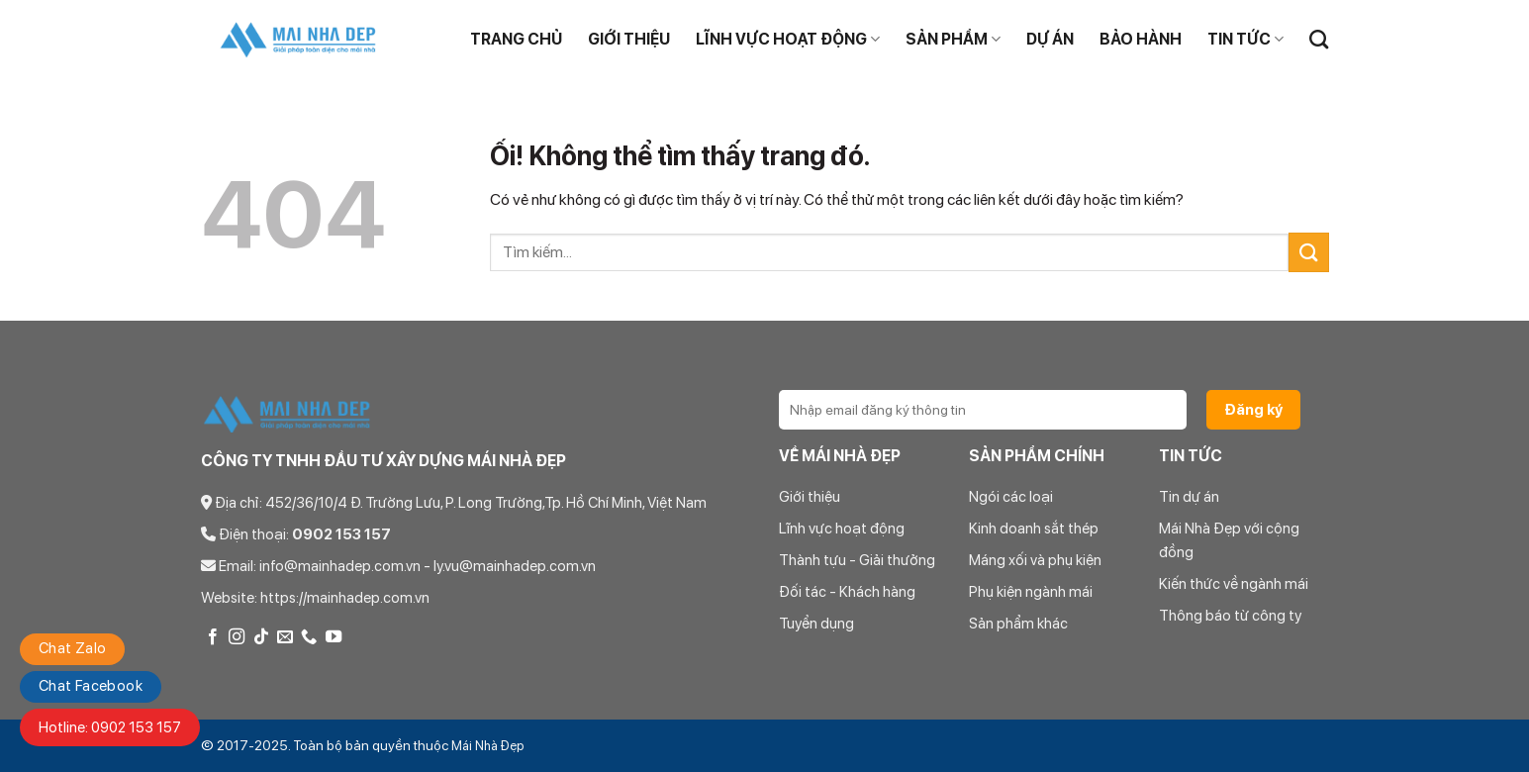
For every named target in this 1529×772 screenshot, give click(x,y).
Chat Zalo (72, 648)
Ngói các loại (1011, 497)
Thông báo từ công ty (1230, 616)
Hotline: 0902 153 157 (110, 727)
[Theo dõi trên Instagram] (236, 637)
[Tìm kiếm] (1318, 39)
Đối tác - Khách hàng (847, 592)
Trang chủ (516, 39)
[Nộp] (1308, 252)
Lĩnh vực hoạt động (788, 39)
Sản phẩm (953, 39)
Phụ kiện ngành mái (1031, 592)
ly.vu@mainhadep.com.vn (514, 566)
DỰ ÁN (1050, 39)
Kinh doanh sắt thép (1034, 528)
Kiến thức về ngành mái (1233, 584)
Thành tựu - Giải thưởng (857, 560)
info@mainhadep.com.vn (340, 566)
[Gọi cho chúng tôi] (309, 637)
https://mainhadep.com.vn (345, 598)
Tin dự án (1189, 497)
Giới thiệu (629, 39)
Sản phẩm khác (1018, 623)
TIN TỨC (1245, 39)
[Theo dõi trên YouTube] (333, 637)
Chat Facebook (91, 686)
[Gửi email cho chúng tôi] (285, 637)
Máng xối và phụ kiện (1035, 560)
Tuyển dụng (816, 623)
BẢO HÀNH (1140, 39)
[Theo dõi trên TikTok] (261, 637)
